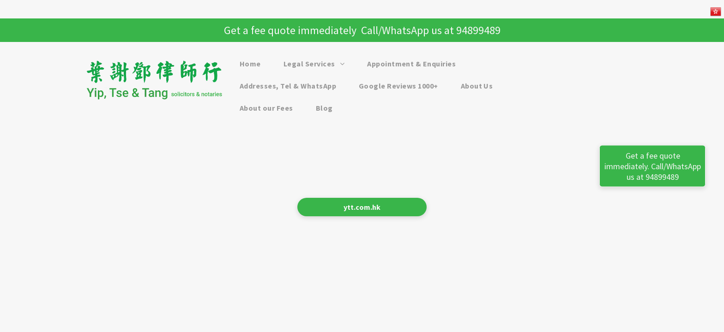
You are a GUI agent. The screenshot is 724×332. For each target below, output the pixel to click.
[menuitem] (254, 64)
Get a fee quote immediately (290, 30)
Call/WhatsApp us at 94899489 (431, 30)
